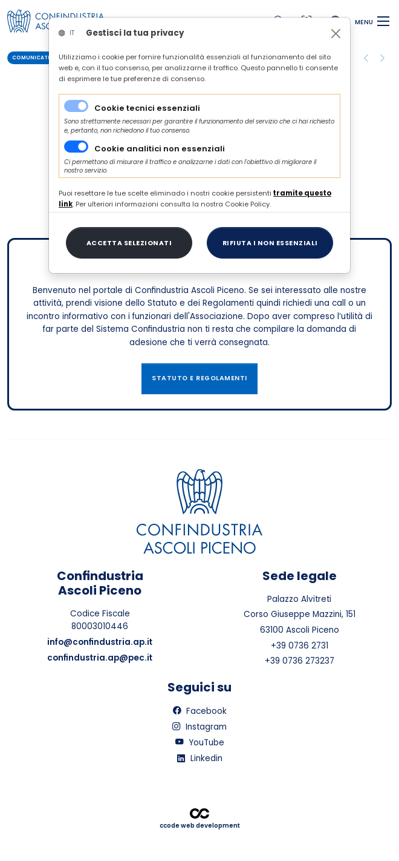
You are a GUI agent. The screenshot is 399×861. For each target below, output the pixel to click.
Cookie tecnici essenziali (147, 108)
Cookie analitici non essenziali (159, 148)
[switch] (76, 146)
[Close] (335, 33)
